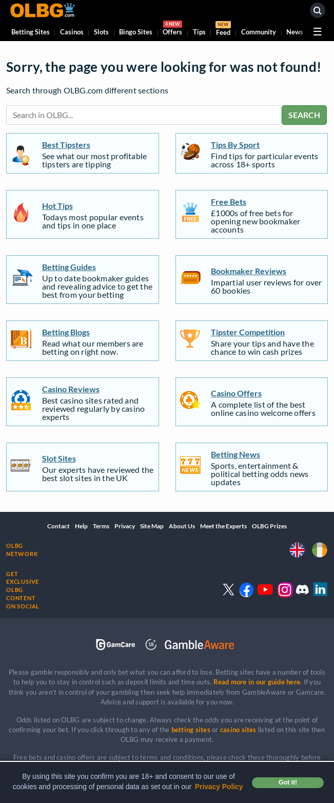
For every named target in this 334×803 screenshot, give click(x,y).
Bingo (135, 32)
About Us (182, 526)
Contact (58, 526)
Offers (172, 29)
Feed (223, 29)
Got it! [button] (288, 782)
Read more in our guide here (256, 682)
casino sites (238, 729)
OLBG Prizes (269, 526)
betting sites (190, 729)
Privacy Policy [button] (219, 786)
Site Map (152, 526)
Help (81, 526)
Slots (101, 32)
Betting (30, 32)
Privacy (124, 526)
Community (258, 32)
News (294, 32)
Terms (101, 526)
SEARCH (304, 115)
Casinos (72, 32)
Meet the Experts (223, 526)
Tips (199, 32)
